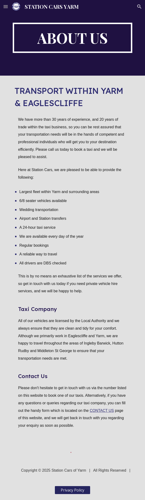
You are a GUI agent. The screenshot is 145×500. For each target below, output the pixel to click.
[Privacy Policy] (72, 490)
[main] (72, 38)
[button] (5, 6)
